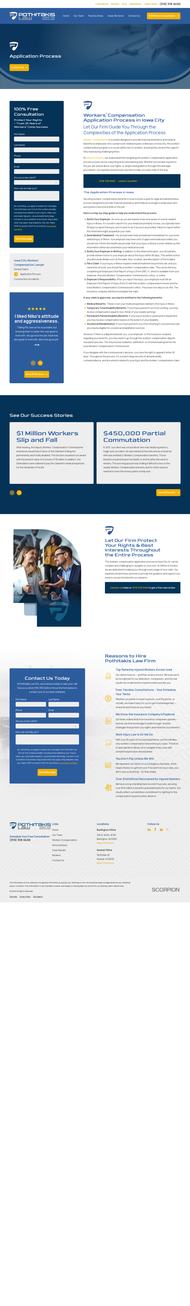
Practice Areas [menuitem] (95, 15)
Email (16, 166)
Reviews (115, 4)
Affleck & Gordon (95, 157)
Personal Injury (59, 845)
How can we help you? (25, 188)
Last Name (19, 145)
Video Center (150, 4)
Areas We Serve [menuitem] (116, 15)
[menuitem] (36, 269)
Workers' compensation (95, 139)
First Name (19, 134)
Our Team (57, 835)
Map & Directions (105, 843)
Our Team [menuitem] (79, 15)
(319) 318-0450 (170, 4)
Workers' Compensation (64, 840)
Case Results (101, 4)
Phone (17, 156)
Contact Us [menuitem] (134, 15)
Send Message (23, 238)
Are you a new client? (25, 177)
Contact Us (58, 860)
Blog (124, 4)
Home (55, 829)
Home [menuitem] (66, 15)
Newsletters (135, 4)
